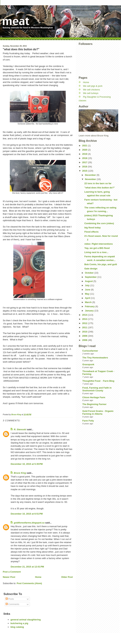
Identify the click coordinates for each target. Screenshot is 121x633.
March (88, 302)
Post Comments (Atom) (29, 583)
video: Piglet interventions (98, 244)
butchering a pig (19, 623)
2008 (85, 340)
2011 (85, 327)
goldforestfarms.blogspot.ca (29, 522)
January (89, 310)
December (91, 175)
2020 (85, 149)
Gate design (90, 268)
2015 (85, 170)
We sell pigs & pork (92, 86)
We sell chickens (91, 89)
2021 (85, 145)
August (89, 281)
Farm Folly (88, 420)
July (87, 285)
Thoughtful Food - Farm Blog (98, 381)
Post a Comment (12, 571)
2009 (85, 336)
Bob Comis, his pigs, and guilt (100, 264)
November (91, 179)
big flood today (92, 227)
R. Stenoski (20, 429)
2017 (85, 162)
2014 (85, 315)
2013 (85, 319)
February (90, 306)
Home (38, 577)
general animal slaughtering (25, 619)
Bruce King (20, 473)
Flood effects (91, 231)
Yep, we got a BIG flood (96, 248)
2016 (85, 166)
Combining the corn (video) (99, 223)
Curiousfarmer (90, 350)
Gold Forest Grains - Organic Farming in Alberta (97, 412)
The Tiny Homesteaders (95, 357)
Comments (12, 604)
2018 (85, 158)
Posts (10, 599)
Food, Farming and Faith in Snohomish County (97, 389)
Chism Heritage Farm (93, 397)
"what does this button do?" (99, 187)
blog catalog (17, 627)
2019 (85, 154)
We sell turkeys (90, 93)
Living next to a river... (96, 252)
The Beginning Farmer (94, 404)
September (91, 277)
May (87, 293)
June (88, 289)
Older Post (67, 577)
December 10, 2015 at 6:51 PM (27, 513)
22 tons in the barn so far (97, 183)
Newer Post (9, 577)
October (89, 272)
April (88, 298)
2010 (85, 331)
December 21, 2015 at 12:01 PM (27, 566)
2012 (85, 323)
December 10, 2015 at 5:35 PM (27, 464)
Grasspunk (88, 364)
